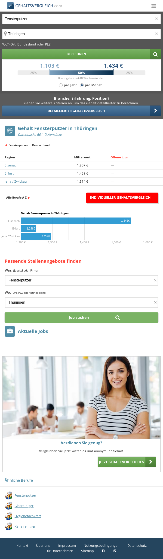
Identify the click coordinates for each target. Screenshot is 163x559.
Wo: (25, 292)
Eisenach (11, 165)
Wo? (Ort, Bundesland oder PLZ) (26, 44)
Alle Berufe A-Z (16, 197)
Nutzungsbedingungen (102, 545)
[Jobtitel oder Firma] (81, 280)
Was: (22, 270)
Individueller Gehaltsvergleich (120, 197)
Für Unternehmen (59, 551)
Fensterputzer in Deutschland (29, 145)
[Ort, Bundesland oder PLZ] (81, 34)
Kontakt (22, 545)
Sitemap (87, 551)
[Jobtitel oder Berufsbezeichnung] (81, 19)
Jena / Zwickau (16, 181)
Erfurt (9, 173)
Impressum (67, 545)
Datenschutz (137, 545)
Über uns (43, 545)
